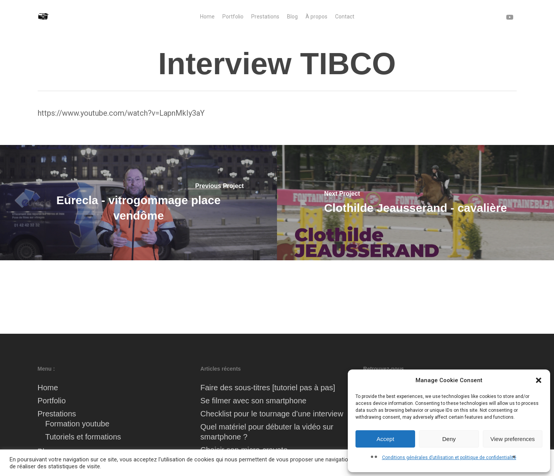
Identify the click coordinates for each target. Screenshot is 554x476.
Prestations (57, 413)
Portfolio (52, 400)
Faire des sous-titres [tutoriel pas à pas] (267, 387)
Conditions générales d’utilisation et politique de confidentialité (449, 457)
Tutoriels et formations (83, 437)
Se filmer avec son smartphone (253, 400)
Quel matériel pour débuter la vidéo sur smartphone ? (267, 432)
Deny (449, 439)
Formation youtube (77, 423)
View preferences (513, 439)
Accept (385, 439)
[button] (538, 380)
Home (48, 387)
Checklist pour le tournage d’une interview (271, 413)
